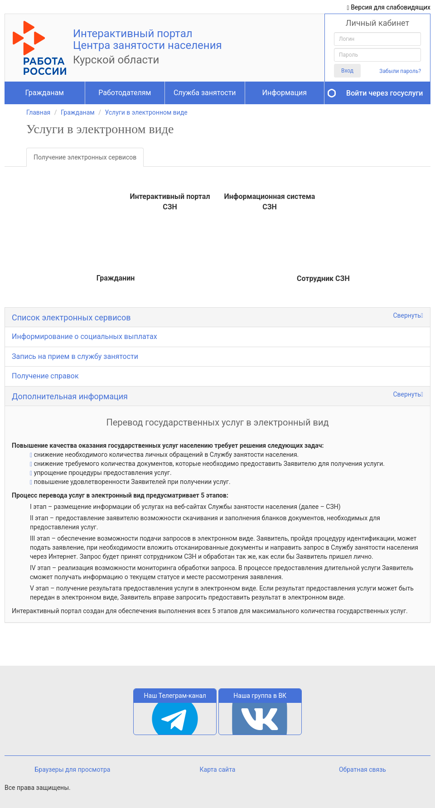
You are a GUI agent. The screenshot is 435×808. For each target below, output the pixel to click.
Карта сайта (218, 769)
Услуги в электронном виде (146, 112)
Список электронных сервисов (71, 317)
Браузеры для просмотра (73, 769)
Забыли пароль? (400, 71)
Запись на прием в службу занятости (75, 356)
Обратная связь (362, 769)
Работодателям (124, 92)
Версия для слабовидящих (388, 7)
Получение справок (45, 376)
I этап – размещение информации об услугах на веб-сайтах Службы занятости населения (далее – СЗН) (185, 506)
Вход (347, 71)
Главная (38, 112)
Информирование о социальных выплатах (84, 336)
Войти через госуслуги (384, 93)
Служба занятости (205, 92)
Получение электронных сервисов (85, 157)
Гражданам (44, 92)
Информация (284, 92)
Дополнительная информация (70, 396)
